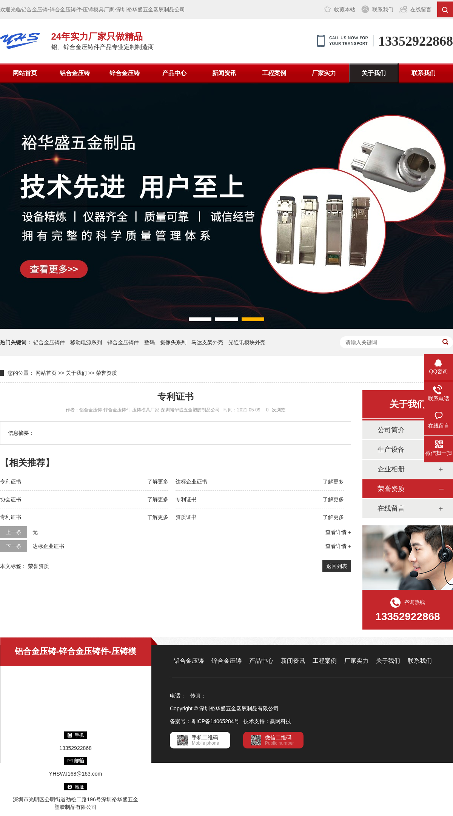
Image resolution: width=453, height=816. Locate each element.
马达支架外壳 (207, 342)
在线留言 (420, 9)
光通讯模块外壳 (246, 342)
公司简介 (391, 430)
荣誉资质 (106, 373)
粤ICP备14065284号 (215, 721)
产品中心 (174, 73)
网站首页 (25, 73)
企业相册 (391, 469)
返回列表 (336, 566)
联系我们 (382, 9)
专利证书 (10, 482)
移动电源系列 (86, 342)
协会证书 (10, 499)
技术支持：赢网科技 (267, 721)
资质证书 (186, 517)
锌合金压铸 (124, 73)
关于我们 (374, 73)
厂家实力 (324, 73)
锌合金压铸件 (123, 342)
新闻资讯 (224, 73)
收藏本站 (344, 9)
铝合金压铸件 (49, 342)
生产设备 (391, 449)
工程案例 (274, 73)
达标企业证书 (191, 482)
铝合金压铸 (75, 73)
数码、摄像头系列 (165, 342)
